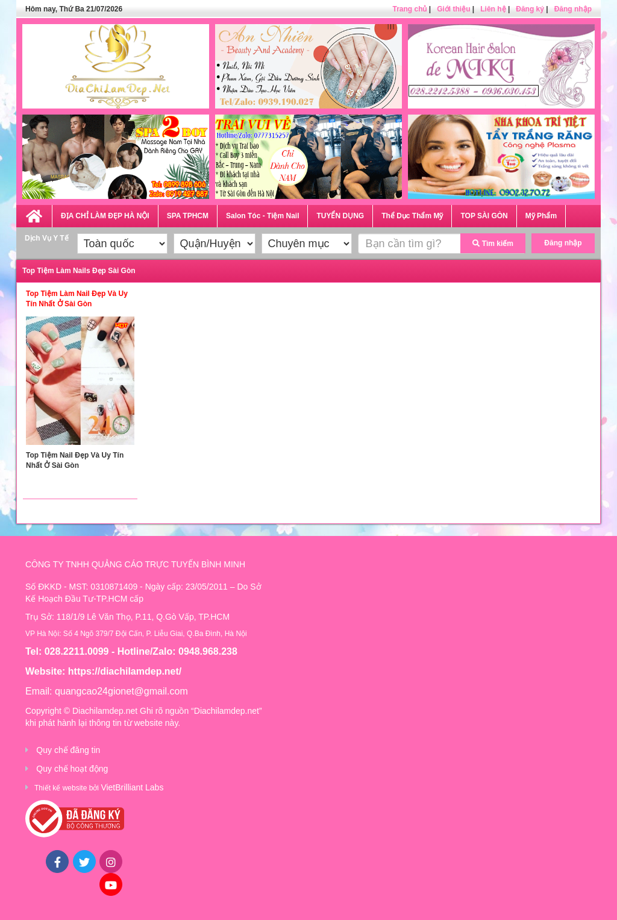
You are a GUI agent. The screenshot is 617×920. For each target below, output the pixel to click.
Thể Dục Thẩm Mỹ (412, 216)
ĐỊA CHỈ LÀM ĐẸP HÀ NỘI (105, 216)
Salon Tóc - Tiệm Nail (262, 216)
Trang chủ (409, 9)
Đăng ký (530, 9)
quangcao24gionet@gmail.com (121, 691)
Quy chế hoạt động (72, 768)
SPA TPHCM (187, 216)
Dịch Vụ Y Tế (47, 238)
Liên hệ (493, 9)
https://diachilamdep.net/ (124, 671)
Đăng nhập (573, 9)
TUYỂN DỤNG (340, 216)
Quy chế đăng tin (68, 750)
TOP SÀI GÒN (483, 216)
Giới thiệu (453, 9)
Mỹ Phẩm (541, 216)
